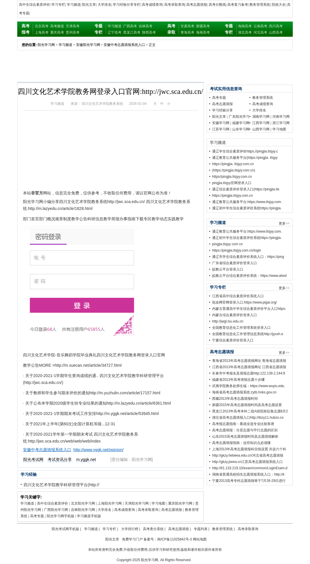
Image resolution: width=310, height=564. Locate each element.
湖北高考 (245, 32)
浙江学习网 (281, 123)
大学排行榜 (129, 529)
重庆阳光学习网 (180, 503)
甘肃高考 (187, 26)
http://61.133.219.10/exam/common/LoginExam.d (249, 468)
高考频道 (57, 26)
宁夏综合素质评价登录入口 (232, 340)
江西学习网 (261, 123)
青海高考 (187, 32)
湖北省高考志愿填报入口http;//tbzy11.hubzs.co (248, 418)
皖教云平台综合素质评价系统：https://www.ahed (249, 276)
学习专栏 (58, 5)
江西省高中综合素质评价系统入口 (238, 296)
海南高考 (203, 32)
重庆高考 (57, 32)
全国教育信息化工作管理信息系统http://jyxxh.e (247, 334)
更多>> (284, 223)
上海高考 (42, 32)
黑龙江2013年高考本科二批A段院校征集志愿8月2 (250, 411)
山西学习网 (261, 129)
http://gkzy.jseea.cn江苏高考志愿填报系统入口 (247, 462)
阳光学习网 (46, 45)
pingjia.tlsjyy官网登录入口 (231, 183)
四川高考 (276, 26)
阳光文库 (89, 5)
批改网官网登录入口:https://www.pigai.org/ (244, 302)
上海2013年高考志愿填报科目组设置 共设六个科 (249, 449)
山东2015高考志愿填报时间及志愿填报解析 (245, 436)
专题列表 (201, 529)
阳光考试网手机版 (65, 529)
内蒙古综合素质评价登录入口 (234, 315)
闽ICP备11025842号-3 (174, 539)
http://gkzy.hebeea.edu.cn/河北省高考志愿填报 (247, 455)
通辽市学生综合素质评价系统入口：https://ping (248, 257)
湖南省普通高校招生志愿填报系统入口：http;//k (248, 474)
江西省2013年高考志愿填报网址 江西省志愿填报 (249, 367)
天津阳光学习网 (137, 503)
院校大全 (279, 5)
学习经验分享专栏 (126, 5)
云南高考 (260, 26)
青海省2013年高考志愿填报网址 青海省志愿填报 (249, 361)
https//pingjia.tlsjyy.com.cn (232, 177)
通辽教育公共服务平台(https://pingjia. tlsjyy (245, 158)
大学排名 (104, 5)
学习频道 (74, 5)
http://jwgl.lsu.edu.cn (227, 321)
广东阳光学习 (239, 117)
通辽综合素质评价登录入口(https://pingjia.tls (245, 189)
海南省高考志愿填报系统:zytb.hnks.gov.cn (244, 392)
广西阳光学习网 (56, 510)
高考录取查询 (174, 5)
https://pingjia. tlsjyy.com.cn (233, 164)
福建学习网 (240, 123)
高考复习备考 (237, 5)
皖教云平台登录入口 (227, 269)
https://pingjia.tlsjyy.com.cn (232, 196)
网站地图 (200, 539)
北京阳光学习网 (83, 503)
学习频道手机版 (89, 516)
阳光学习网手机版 (60, 516)
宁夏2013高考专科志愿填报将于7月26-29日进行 (249, 481)
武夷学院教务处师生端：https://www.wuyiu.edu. (248, 386)
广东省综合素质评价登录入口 (234, 263)
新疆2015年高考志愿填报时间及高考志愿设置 (247, 405)
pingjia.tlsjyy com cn (227, 244)
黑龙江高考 (131, 32)
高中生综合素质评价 (34, 5)
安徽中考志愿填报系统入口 (124, 45)
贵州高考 (73, 32)
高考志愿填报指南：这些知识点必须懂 (241, 443)
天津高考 (73, 26)
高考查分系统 (153, 529)
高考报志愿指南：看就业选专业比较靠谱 (243, 424)
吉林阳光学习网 (83, 510)
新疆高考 (203, 26)
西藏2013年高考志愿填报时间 (235, 399)
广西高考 (130, 26)
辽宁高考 (114, 32)
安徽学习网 (220, 123)
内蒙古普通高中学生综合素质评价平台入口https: (249, 309)
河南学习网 (281, 117)
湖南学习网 (261, 117)
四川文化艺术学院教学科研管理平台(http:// (61, 484)
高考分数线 (217, 5)
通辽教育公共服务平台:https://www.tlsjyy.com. (247, 202)
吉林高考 (145, 26)
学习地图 (158, 503)
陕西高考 (149, 32)
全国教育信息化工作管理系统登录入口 (241, 328)
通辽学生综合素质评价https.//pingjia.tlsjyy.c (245, 151)
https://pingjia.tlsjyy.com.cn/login (236, 250)
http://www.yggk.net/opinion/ (98, 449)
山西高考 (276, 32)
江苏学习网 (220, 129)
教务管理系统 (259, 5)
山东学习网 (240, 129)
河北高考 (260, 32)
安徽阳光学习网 (88, 45)
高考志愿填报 (196, 5)
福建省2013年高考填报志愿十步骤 (238, 380)
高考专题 (37, 516)
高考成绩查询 (152, 5)
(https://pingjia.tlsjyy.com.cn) (233, 170)
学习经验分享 (222, 110)
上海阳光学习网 (110, 503)
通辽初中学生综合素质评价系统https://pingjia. (247, 208)
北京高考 (42, 26)
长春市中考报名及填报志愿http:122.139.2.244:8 (248, 373)
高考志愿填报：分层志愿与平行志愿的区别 (245, 430)
